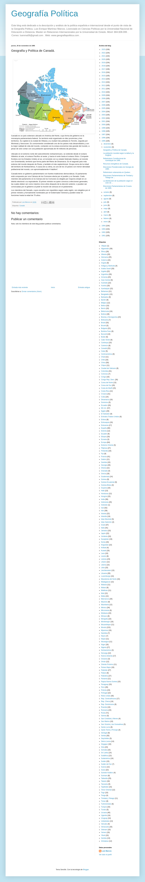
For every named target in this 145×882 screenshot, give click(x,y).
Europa (104, 442)
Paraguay (104, 684)
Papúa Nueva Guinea (109, 682)
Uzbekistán (105, 821)
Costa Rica (105, 391)
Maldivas (104, 590)
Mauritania (105, 605)
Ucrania (104, 813)
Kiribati (103, 548)
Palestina (104, 676)
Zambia (104, 838)
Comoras (104, 374)
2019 (104, 63)
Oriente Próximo (107, 664)
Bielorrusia (105, 311)
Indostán (104, 505)
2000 (104, 125)
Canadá (22, 205)
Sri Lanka (104, 753)
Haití (103, 491)
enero (106, 222)
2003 (104, 115)
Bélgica (104, 303)
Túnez (103, 801)
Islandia (104, 516)
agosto (106, 199)
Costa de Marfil (106, 388)
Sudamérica (105, 758)
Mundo (103, 627)
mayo (106, 209)
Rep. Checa (105, 701)
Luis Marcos (107, 851)
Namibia (104, 633)
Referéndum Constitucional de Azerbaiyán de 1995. (114, 159)
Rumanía (104, 710)
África (103, 252)
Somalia (104, 750)
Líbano (103, 562)
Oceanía (104, 659)
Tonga (103, 795)
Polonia (104, 690)
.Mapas (104, 246)
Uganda (104, 815)
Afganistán (105, 249)
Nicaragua (105, 642)
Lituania (104, 573)
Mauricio (104, 602)
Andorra (104, 260)
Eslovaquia (105, 422)
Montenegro (105, 622)
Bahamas (104, 291)
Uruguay (104, 818)
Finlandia (104, 451)
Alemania (104, 257)
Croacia (104, 394)
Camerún (104, 346)
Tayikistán (104, 787)
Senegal (104, 733)
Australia (104, 283)
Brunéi (103, 326)
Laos (103, 553)
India (103, 499)
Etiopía (103, 437)
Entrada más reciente (20, 287)
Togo (103, 793)
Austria (103, 286)
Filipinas (104, 448)
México (103, 608)
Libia (103, 568)
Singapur (104, 744)
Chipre (103, 365)
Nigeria (103, 647)
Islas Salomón (106, 522)
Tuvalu (103, 810)
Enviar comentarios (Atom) (32, 291)
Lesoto (103, 556)
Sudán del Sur (106, 764)
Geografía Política (44, 13)
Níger (103, 645)
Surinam (104, 776)
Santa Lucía (105, 727)
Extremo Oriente (107, 445)
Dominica (104, 402)
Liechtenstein (106, 570)
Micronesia (105, 610)
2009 (104, 95)
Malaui (103, 588)
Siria (102, 747)
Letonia (104, 559)
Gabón (103, 459)
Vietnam (104, 830)
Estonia (104, 431)
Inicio (53, 287)
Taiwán (103, 781)
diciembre (107, 144)
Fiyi (102, 454)
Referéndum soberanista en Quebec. (117, 172)
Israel (103, 525)
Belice (103, 306)
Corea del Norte (107, 383)
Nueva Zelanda (106, 656)
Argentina (104, 274)
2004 (104, 112)
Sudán (103, 761)
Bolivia (103, 314)
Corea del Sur (106, 385)
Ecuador (104, 405)
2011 (104, 89)
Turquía (104, 807)
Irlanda (103, 514)
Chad (103, 357)
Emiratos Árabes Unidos (110, 417)
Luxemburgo (105, 576)
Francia (104, 457)
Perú (103, 687)
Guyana (104, 488)
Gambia (104, 462)
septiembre (108, 196)
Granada (104, 471)
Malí (102, 593)
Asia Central (105, 280)
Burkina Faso (106, 331)
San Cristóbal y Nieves (109, 719)
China (103, 363)
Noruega (104, 653)
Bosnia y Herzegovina (109, 317)
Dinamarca (105, 400)
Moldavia (104, 613)
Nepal (103, 639)
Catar (103, 351)
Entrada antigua (84, 287)
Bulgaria (104, 328)
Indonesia (104, 502)
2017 (104, 69)
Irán (102, 511)
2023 (104, 49)
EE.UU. (104, 408)
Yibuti (103, 835)
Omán (103, 662)
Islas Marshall (106, 519)
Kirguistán (104, 545)
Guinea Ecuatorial (107, 482)
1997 (104, 134)
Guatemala (105, 477)
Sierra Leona (106, 741)
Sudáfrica (104, 756)
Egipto (103, 411)
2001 (104, 121)
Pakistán (104, 670)
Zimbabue (104, 841)
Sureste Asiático (107, 773)
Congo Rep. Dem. (107, 380)
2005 (104, 108)
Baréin (103, 300)
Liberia (103, 565)
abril (105, 212)
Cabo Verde (105, 340)
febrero (106, 218)
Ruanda (104, 707)
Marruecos (105, 599)
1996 (104, 138)
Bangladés (105, 294)
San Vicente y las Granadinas (112, 724)
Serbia (103, 736)
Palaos (103, 673)
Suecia (103, 767)
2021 (104, 56)
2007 (104, 102)
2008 (104, 98)
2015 (104, 76)
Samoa (103, 716)
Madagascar (105, 582)
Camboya (104, 343)
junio (106, 205)
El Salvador (105, 414)
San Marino (105, 721)
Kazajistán (105, 539)
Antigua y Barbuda (108, 266)
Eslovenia (104, 425)
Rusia (103, 713)
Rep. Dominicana (107, 704)
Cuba (103, 397)
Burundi (104, 334)
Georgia (104, 465)
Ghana (103, 468)
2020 (104, 59)
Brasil (103, 323)
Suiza (103, 770)
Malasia (104, 585)
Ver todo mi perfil (105, 855)
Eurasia (104, 439)
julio (105, 202)
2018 (104, 66)
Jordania (104, 536)
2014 (104, 79)
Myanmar (104, 630)
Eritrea (103, 420)
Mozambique (106, 625)
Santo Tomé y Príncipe (109, 730)
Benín (103, 308)
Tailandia (104, 778)
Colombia (104, 371)
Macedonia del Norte (109, 579)
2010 (104, 92)
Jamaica (104, 531)
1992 (104, 232)
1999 (104, 128)
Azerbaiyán (105, 289)
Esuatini (104, 434)
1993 (104, 229)
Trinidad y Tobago (107, 798)
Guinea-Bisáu (106, 485)
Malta (103, 596)
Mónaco (104, 616)
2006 (104, 105)
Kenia (103, 542)
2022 (104, 53)
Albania (104, 254)
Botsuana (104, 320)
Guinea (104, 479)
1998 (104, 131)
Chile (103, 360)
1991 (104, 236)
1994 (104, 226)
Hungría (104, 496)
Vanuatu (104, 824)
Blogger (86, 870)
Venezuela (105, 827)
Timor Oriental (106, 790)
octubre (107, 192)
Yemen (103, 832)
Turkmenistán (106, 804)
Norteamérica (106, 650)
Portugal (104, 693)
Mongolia (104, 619)
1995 (104, 141)
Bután (103, 337)
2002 (104, 118)
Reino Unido (105, 696)
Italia (103, 528)
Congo (103, 377)
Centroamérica (106, 354)
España (104, 428)
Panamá (104, 679)
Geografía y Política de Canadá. (115, 150)
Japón (103, 533)
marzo (106, 215)
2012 (104, 85)
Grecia (103, 474)
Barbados (104, 297)
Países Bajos (106, 667)
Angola (103, 263)
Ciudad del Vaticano (108, 368)
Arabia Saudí (106, 269)
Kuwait (103, 551)
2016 (104, 72)
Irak (102, 508)
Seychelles (105, 738)
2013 (104, 82)
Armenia (104, 277)
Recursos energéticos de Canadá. (115, 164)
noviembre (108, 147)
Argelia (103, 271)
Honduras (104, 494)
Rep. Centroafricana (108, 699)
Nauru (103, 636)
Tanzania (104, 784)
